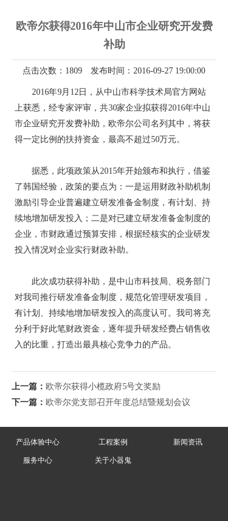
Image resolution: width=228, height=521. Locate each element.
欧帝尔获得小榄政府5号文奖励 (103, 386)
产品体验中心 (38, 442)
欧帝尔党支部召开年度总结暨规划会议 (118, 402)
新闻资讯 (187, 442)
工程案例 (113, 442)
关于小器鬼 (113, 460)
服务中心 (37, 460)
